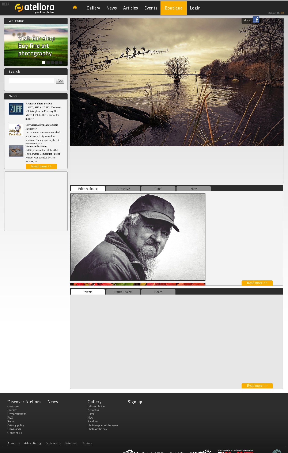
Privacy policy (15, 425)
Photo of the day (97, 429)
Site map (71, 443)
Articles (130, 8)
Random (93, 421)
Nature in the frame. (37, 146)
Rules (10, 421)
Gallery (93, 8)
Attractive (123, 189)
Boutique (173, 8)
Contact (87, 443)
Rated (158, 189)
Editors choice (88, 189)
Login (195, 8)
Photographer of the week (103, 425)
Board (158, 292)
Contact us (14, 432)
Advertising (32, 443)
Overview (13, 406)
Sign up (135, 401)
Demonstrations (16, 413)
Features (12, 410)
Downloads (14, 429)
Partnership (53, 443)
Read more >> (41, 166)
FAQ (10, 417)
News (111, 8)
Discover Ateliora (24, 401)
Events (150, 8)
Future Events (123, 292)
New (193, 189)
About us (13, 443)
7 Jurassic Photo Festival (39, 103)
